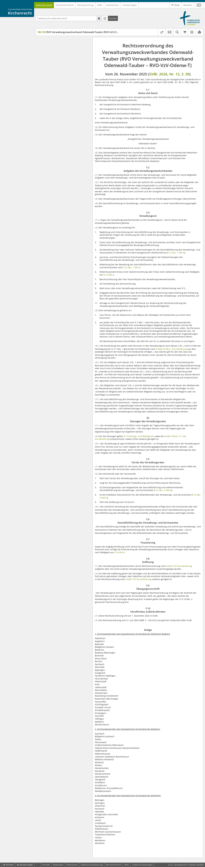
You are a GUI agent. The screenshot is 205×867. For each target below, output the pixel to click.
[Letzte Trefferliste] (105, 18)
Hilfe (126, 864)
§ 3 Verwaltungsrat (52, 53)
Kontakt (46, 864)
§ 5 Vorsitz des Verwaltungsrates (59, 61)
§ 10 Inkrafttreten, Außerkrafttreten (60, 86)
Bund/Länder (25, 864)
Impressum (72, 864)
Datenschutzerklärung (92, 864)
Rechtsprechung (85, 5)
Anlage (46, 90)
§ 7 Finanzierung (51, 73)
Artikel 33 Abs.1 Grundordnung (171, 349)
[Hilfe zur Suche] (99, 18)
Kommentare (112, 5)
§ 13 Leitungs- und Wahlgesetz (138, 436)
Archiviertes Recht (65, 5)
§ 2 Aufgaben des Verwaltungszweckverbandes (57, 47)
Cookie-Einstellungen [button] (142, 864)
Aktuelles (187, 5)
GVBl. (99, 5)
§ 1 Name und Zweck (53, 41)
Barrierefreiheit (113, 864)
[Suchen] (113, 18)
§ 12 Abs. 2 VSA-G (162, 490)
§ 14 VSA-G (109, 274)
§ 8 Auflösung (49, 77)
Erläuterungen (129, 5)
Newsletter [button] (58, 864)
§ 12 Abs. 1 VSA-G (176, 252)
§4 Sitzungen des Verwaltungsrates (60, 57)
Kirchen (8, 864)
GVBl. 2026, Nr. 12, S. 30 (169, 74)
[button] (198, 5)
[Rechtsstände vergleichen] (162, 32)
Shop (175, 5)
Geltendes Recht (44, 5)
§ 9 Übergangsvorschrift (54, 82)
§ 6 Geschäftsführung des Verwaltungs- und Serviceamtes (64, 68)
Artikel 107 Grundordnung (179, 566)
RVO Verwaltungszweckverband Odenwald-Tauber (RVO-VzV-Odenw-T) (81, 32)
